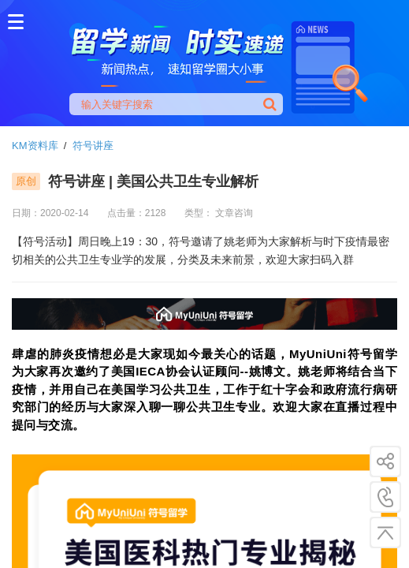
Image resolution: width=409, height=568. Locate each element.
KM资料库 (35, 145)
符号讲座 (93, 145)
